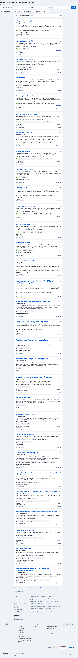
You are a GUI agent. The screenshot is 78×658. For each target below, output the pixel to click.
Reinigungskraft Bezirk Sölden (36, 610)
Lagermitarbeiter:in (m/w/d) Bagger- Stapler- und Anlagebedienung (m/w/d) (32, 569)
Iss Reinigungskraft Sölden (35, 604)
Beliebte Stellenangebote (19, 617)
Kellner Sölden (49, 603)
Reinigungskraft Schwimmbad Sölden (37, 606)
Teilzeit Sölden (49, 610)
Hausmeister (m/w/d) (23, 242)
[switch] (61, 15)
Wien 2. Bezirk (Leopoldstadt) (19, 609)
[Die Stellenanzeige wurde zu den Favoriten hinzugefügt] (60, 21)
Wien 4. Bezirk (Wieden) (18, 611)
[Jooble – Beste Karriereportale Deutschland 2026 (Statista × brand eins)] (63, 647)
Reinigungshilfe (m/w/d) (24, 397)
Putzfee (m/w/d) (21, 188)
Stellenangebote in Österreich (24, 638)
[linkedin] (73, 624)
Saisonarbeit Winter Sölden (51, 611)
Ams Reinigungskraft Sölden (35, 599)
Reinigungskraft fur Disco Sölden (36, 608)
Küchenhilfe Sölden (50, 604)
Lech (15, 601)
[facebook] (64, 624)
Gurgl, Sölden (16, 607)
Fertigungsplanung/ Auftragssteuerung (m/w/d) (32, 322)
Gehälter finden (50, 632)
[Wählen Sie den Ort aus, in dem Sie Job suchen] (40, 7)
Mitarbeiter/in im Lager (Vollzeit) (26, 530)
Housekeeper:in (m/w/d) (24, 151)
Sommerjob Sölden (49, 596)
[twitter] (70, 624)
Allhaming (16, 606)
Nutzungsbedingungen (8, 653)
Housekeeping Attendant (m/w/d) (27, 96)
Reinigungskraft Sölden (50, 598)
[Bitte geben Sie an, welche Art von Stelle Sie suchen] (13, 7)
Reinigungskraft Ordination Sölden (37, 598)
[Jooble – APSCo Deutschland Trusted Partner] (55, 647)
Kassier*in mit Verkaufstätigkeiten (27, 261)
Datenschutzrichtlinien (19, 653)
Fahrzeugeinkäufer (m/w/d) (25, 434)
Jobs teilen (35, 626)
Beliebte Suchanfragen (19, 591)
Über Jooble (20, 626)
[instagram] (67, 624)
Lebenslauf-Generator (51, 633)
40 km (51, 7)
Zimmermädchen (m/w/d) (24, 41)
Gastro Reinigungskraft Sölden (36, 611)
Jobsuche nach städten (18, 619)
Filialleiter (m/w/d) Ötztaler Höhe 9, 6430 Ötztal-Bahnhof (35, 377)
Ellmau (15, 598)
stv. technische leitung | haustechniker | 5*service (33, 302)
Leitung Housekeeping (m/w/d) (26, 114)
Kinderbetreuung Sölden (51, 599)
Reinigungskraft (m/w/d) (24, 21)
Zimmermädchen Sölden (51, 608)
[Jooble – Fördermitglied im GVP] (72, 647)
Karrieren (20, 634)
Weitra (15, 596)
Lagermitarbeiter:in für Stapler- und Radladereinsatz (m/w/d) (36, 473)
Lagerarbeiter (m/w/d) (23, 548)
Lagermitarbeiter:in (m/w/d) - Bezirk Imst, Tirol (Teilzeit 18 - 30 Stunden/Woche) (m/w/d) (37, 282)
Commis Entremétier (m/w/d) (26, 206)
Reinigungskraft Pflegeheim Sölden (37, 603)
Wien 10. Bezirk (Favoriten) (19, 612)
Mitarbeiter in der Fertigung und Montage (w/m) (32, 340)
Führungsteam (21, 630)
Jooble (73, 654)
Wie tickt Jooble (21, 628)
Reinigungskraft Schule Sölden (36, 601)
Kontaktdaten (21, 632)
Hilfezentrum (21, 636)
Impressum (16, 655)
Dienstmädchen (21, 78)
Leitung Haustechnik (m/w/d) (26, 224)
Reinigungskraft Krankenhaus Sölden (37, 596)
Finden (73, 7)
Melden (58, 35)
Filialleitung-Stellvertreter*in (25, 414)
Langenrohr (16, 599)
